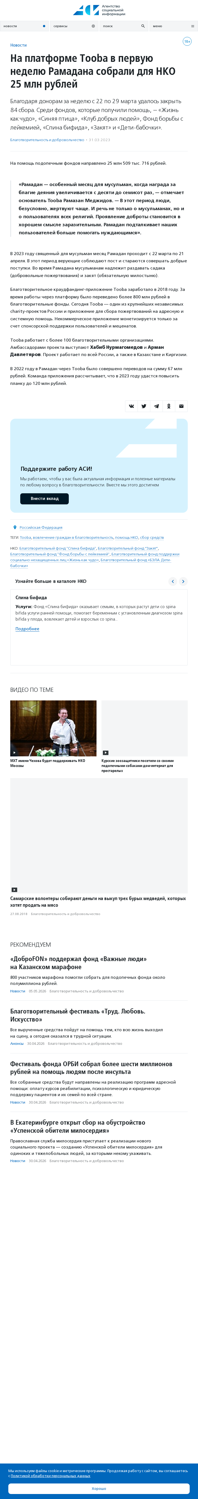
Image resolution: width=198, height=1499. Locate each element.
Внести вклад (44, 498)
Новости (18, 45)
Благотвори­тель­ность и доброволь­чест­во (47, 140)
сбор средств (152, 537)
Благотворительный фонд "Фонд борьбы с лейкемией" (60, 554)
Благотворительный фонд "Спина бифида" (57, 548)
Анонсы (17, 1043)
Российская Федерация (41, 527)
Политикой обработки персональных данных (50, 1476)
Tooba (25, 537)
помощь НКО (126, 537)
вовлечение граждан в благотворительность (73, 537)
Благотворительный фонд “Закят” (128, 548)
